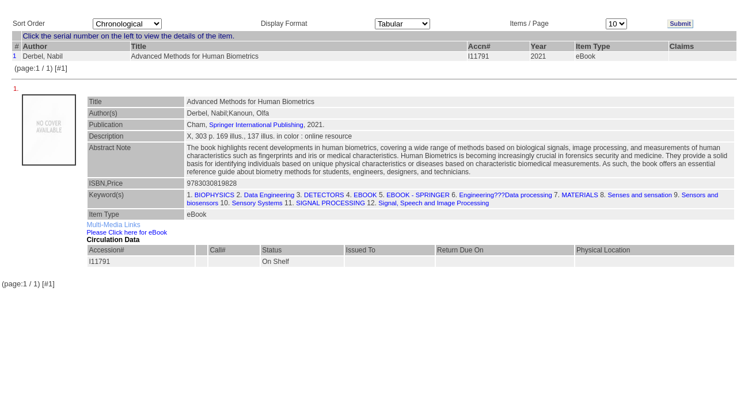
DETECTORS (324, 194)
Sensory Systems (257, 203)
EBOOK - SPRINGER (418, 194)
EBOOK (365, 194)
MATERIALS (579, 194)
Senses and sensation (640, 194)
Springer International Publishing (256, 124)
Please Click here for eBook (126, 232)
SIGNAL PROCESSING (330, 203)
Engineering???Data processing (505, 194)
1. (17, 88)
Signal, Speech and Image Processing (433, 203)
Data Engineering (269, 194)
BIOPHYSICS (214, 194)
